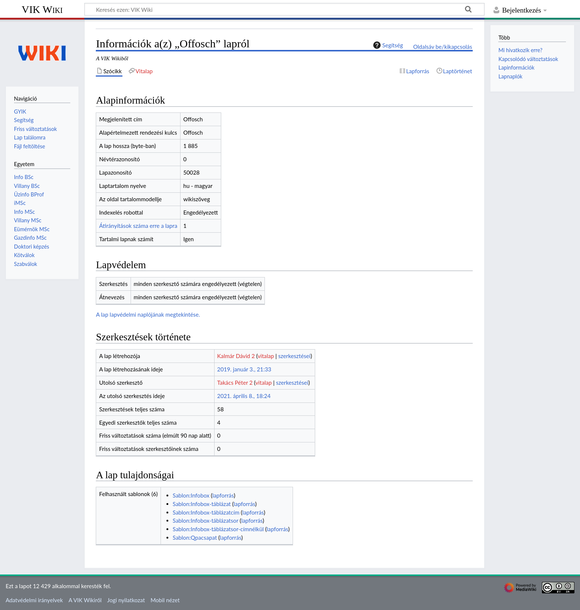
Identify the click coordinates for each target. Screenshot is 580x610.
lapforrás (223, 495)
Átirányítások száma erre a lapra (138, 225)
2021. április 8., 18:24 (243, 395)
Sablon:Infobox (191, 495)
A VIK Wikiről (84, 600)
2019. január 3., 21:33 (244, 369)
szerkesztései (294, 356)
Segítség (387, 45)
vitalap (265, 356)
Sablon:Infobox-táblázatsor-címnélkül (218, 529)
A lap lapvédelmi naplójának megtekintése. (148, 314)
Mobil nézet (165, 600)
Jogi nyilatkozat (126, 600)
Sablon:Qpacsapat (195, 537)
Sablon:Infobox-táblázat (202, 504)
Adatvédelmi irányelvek (34, 600)
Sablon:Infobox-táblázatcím (206, 512)
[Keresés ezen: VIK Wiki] (284, 9)
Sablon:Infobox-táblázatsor (205, 520)
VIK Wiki (42, 9)
